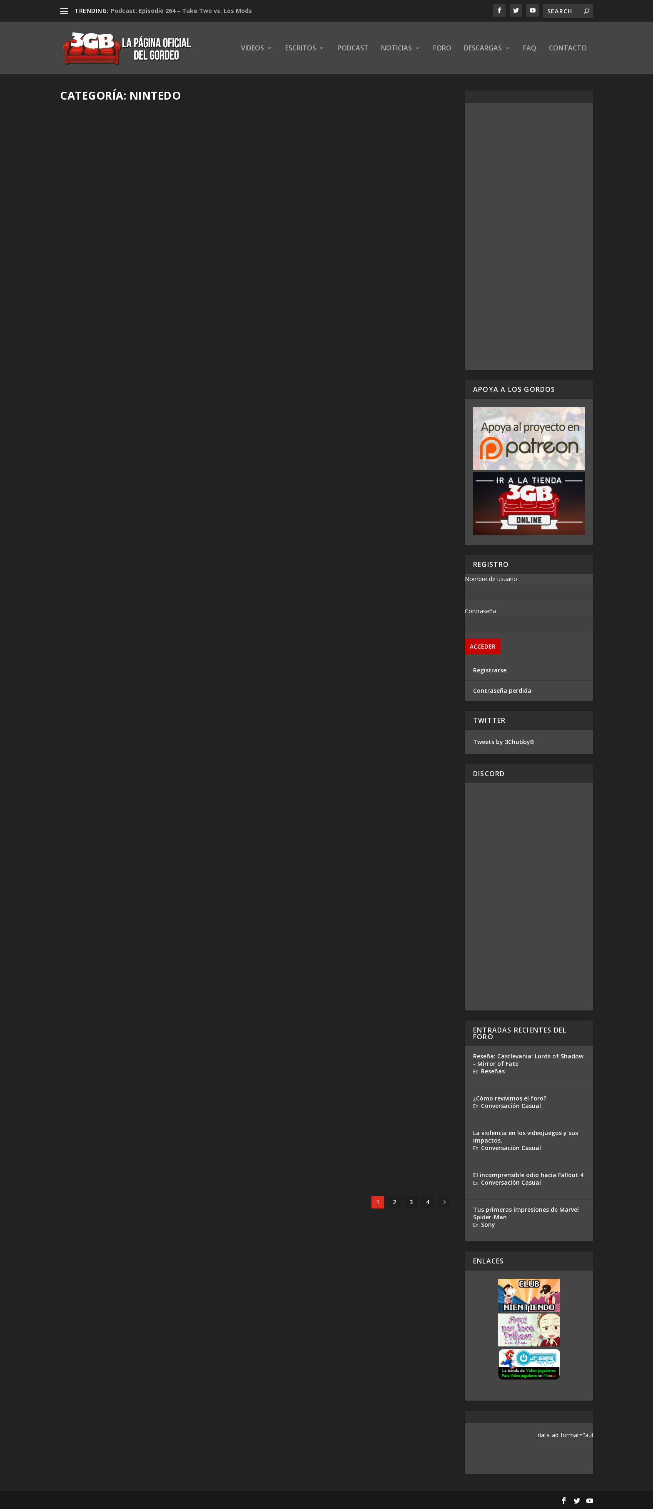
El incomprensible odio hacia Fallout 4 (528, 1175)
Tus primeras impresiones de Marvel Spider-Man (526, 1213)
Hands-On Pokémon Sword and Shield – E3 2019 (148, 888)
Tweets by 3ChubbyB (503, 742)
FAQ (529, 49)
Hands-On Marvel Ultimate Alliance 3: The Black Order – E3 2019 (150, 667)
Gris (80, 462)
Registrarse (489, 670)
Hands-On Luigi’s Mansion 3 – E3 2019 (138, 1106)
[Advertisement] (529, 236)
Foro (442, 49)
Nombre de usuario (491, 579)
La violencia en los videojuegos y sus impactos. (525, 1136)
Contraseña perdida (502, 690)
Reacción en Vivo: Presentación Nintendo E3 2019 (356, 453)
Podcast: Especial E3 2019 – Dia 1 (331, 670)
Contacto (568, 49)
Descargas (483, 49)
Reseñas (493, 1071)
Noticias (396, 49)
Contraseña (480, 611)
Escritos (300, 49)
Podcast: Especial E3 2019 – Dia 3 (331, 235)
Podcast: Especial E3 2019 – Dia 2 (128, 449)
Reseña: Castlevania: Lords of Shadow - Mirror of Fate (528, 1060)
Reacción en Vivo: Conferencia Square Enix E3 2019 (358, 1102)
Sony (488, 1224)
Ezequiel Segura (96, 248)
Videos (252, 49)
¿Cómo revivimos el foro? (509, 1098)
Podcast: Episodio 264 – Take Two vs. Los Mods (181, 11)
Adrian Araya (92, 906)
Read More (90, 293)
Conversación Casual (511, 1106)
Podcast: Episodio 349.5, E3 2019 (127, 235)
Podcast (353, 49)
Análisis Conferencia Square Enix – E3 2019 (352, 884)
